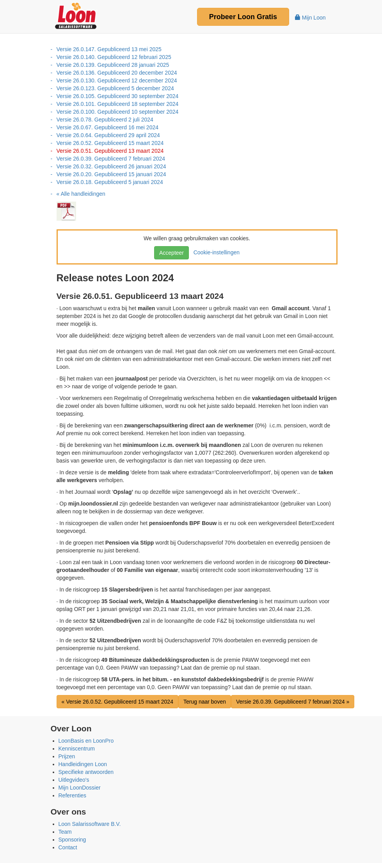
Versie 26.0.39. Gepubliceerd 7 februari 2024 (111, 158)
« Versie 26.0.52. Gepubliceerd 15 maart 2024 (117, 702)
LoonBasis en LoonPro (86, 741)
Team (65, 832)
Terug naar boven (204, 702)
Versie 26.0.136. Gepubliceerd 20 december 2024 (117, 73)
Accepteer (171, 253)
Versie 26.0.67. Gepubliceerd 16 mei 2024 (108, 127)
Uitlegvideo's (74, 780)
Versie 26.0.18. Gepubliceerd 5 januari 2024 (110, 182)
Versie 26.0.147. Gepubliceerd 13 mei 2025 (109, 49)
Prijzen (67, 756)
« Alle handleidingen (81, 194)
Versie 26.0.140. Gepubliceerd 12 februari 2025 (114, 57)
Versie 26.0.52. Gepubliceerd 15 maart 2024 (110, 143)
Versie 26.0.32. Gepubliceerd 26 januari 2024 (111, 166)
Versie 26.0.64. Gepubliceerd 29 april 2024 (108, 135)
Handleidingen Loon (83, 764)
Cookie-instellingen (215, 252)
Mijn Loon (310, 17)
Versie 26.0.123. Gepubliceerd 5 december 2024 (115, 88)
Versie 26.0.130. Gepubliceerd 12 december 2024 (117, 80)
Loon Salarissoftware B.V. (90, 824)
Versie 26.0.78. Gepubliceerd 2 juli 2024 (105, 119)
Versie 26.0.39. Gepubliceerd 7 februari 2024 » (292, 702)
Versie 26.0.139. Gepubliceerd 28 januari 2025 (113, 65)
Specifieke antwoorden (86, 772)
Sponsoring (72, 839)
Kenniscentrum (77, 748)
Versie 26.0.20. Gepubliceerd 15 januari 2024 (111, 174)
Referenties (73, 795)
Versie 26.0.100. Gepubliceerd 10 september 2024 (118, 112)
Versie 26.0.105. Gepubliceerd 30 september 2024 (118, 96)
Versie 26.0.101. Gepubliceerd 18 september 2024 (118, 104)
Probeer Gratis (243, 17)
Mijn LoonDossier (80, 787)
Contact (68, 847)
